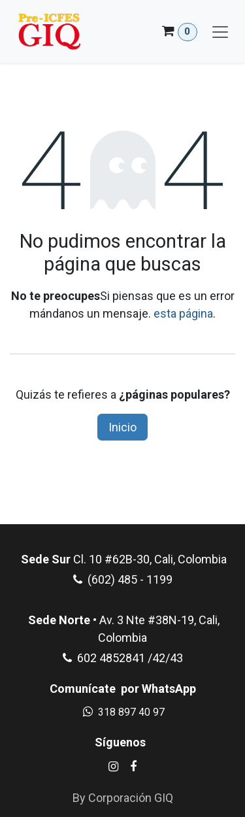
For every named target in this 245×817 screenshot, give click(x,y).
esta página (183, 313)
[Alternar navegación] (220, 31)
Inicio (122, 427)
